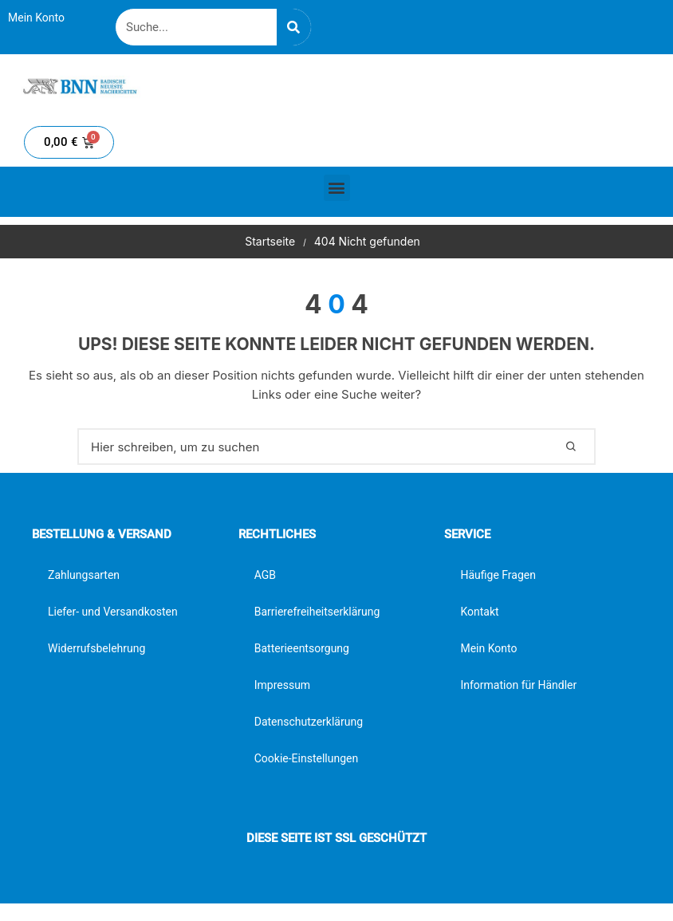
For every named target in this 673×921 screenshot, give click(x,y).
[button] (337, 188)
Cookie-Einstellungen (306, 758)
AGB (265, 575)
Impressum (282, 685)
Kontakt (479, 611)
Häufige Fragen (498, 575)
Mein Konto (36, 17)
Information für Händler (518, 685)
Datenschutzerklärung (308, 721)
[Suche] (294, 27)
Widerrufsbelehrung (96, 648)
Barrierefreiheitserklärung (317, 611)
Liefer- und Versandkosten (113, 611)
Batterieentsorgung (301, 648)
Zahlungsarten (84, 575)
